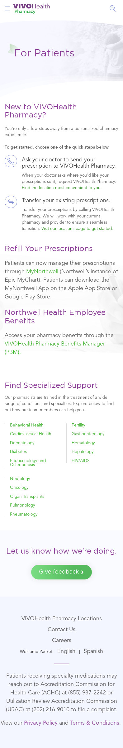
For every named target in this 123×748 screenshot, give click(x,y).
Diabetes (18, 452)
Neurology (20, 479)
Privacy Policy (41, 723)
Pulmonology (22, 505)
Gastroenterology (88, 434)
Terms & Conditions (94, 723)
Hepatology (83, 452)
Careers (61, 640)
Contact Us (61, 629)
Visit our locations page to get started (76, 229)
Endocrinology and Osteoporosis (28, 463)
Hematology (83, 443)
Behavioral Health (27, 425)
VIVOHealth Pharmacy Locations (61, 619)
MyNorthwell (42, 271)
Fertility (78, 425)
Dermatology (22, 443)
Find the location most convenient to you (61, 188)
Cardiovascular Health (30, 434)
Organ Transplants (27, 497)
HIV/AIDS (81, 461)
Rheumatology (24, 514)
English (66, 651)
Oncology (19, 488)
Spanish (93, 651)
